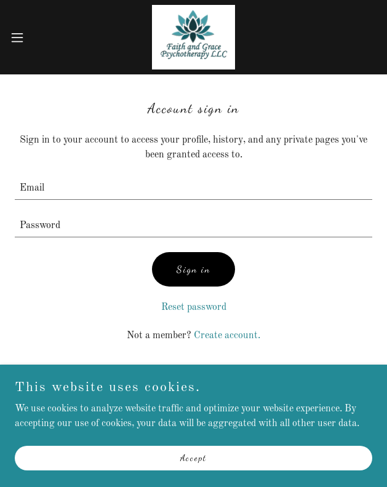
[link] (193, 37)
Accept (193, 474)
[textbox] (193, 188)
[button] (33, 37)
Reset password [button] (193, 307)
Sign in (193, 269)
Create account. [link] (227, 336)
